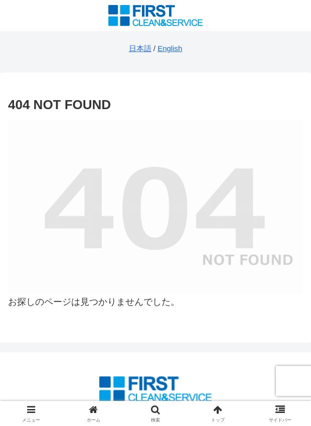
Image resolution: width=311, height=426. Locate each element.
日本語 (140, 48)
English (170, 48)
